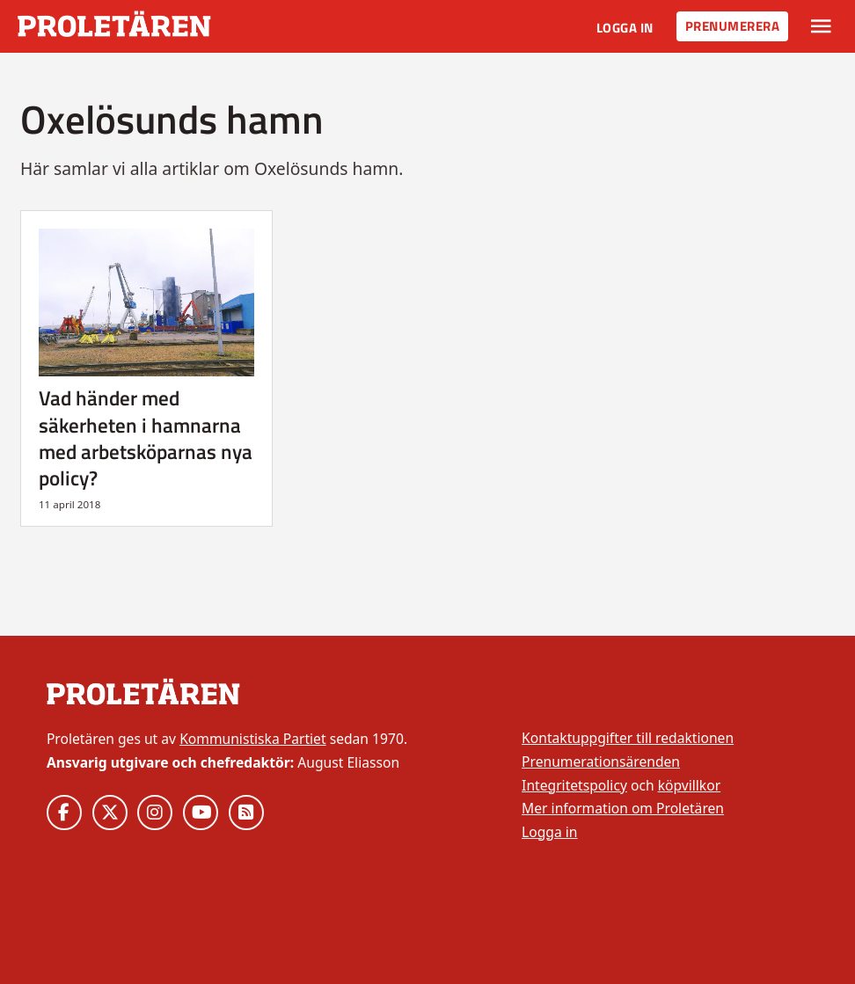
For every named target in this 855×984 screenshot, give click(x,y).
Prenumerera (732, 26)
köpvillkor (689, 785)
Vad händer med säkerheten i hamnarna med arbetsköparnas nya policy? (145, 438)
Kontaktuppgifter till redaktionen (628, 737)
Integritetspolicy (574, 785)
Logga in (625, 28)
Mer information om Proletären (623, 808)
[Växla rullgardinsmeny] (821, 26)
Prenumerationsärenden (601, 761)
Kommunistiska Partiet (252, 738)
